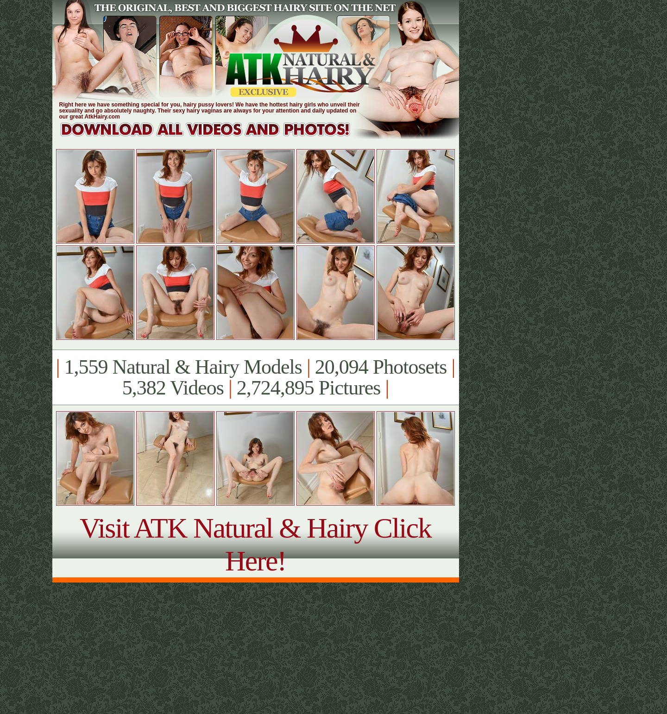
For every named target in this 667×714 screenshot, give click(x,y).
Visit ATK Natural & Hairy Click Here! (255, 544)
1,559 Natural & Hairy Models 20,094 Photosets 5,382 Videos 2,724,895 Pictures (255, 377)
